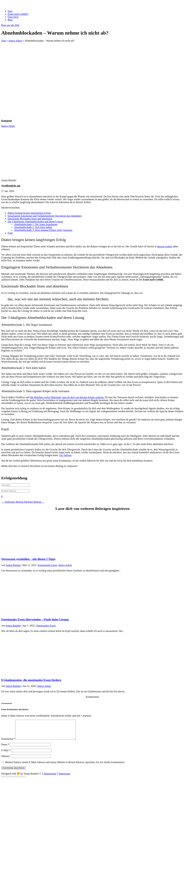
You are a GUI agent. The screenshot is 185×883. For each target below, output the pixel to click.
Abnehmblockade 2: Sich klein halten (33, 227)
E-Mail (5, 754)
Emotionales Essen (47, 565)
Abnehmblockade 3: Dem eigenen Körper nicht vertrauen (43, 230)
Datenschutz (50, 777)
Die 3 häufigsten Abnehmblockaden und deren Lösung (35, 221)
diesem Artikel (164, 246)
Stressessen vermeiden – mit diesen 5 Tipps (28, 559)
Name (5, 748)
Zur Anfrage (65, 455)
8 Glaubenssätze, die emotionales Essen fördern (31, 680)
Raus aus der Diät (10, 25)
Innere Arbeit (15, 40)
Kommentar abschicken (14, 772)
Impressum (64, 777)
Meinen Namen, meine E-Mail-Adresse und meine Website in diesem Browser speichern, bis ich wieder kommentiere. (65, 766)
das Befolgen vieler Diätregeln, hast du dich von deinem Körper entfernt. (67, 397)
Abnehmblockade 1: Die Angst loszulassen (35, 224)
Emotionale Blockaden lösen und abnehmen (30, 218)
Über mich (13, 17)
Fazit (10, 233)
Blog (10, 19)
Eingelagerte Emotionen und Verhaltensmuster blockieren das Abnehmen (45, 215)
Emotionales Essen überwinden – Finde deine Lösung (35, 619)
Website (5, 760)
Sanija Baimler (13, 565)
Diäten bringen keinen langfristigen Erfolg (29, 213)
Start (10, 11)
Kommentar (8, 742)
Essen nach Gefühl (18, 14)
